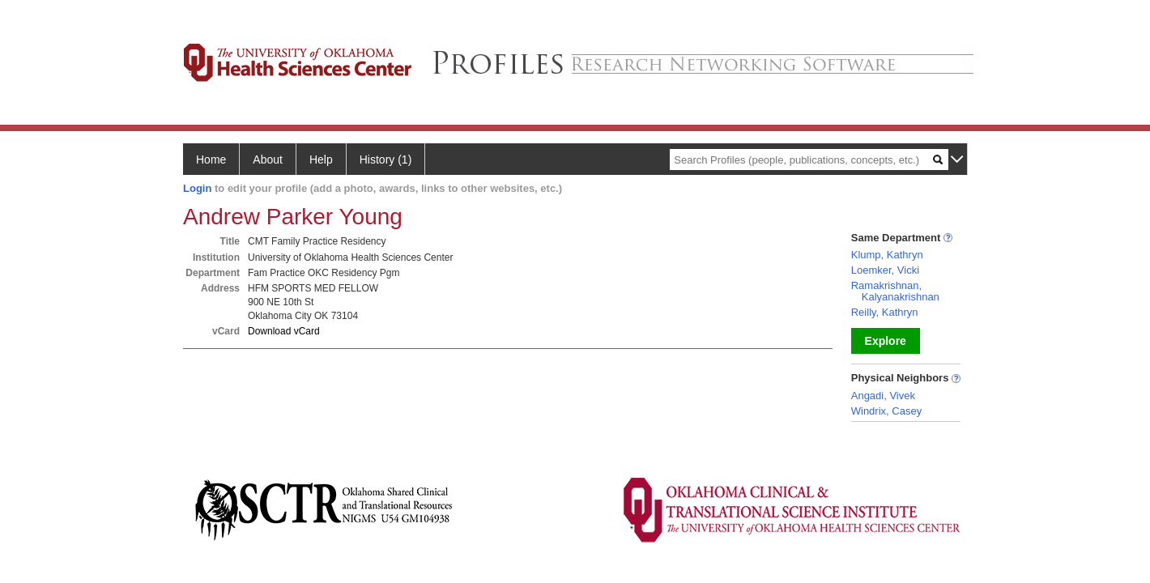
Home (211, 159)
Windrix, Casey (886, 411)
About (268, 159)
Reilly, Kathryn (884, 312)
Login (197, 188)
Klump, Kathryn (887, 255)
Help (321, 159)
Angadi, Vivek (883, 395)
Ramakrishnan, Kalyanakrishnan (895, 291)
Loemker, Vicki (885, 270)
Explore (885, 340)
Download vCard (284, 331)
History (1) (386, 159)
